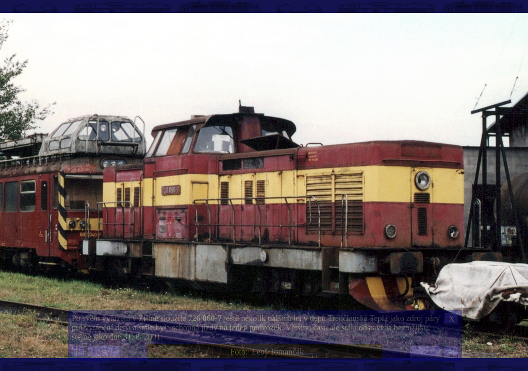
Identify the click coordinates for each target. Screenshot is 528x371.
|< (78, 351)
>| (451, 351)
